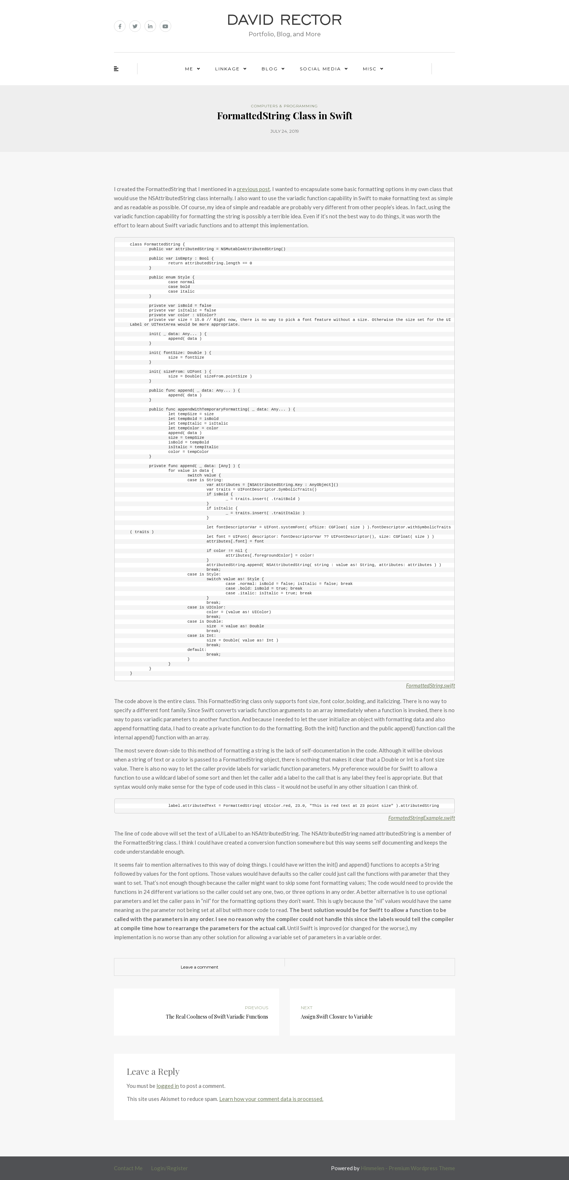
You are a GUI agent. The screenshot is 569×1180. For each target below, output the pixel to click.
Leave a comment (199, 967)
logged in (167, 1085)
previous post (253, 189)
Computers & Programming (284, 106)
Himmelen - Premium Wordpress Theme (408, 1168)
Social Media (320, 68)
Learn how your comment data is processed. (271, 1099)
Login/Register (169, 1168)
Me (189, 68)
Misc (370, 68)
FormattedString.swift (430, 685)
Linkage (227, 68)
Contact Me (128, 1168)
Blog (270, 68)
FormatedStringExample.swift (421, 817)
